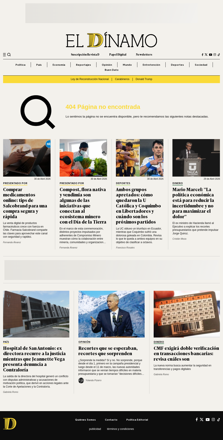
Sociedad (201, 64)
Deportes (177, 64)
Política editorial (137, 419)
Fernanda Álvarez (12, 242)
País (39, 64)
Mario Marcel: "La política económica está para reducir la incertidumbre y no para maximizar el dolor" (193, 203)
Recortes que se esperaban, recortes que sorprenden (108, 351)
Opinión (107, 64)
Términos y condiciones (120, 429)
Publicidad (95, 429)
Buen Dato (112, 69)
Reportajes (83, 64)
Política (20, 64)
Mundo (127, 64)
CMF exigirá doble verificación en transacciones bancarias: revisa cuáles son (186, 353)
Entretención (151, 64)
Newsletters (144, 54)
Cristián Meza (179, 239)
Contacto (111, 419)
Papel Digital (117, 54)
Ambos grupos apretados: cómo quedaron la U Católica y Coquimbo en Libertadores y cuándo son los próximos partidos (138, 205)
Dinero (177, 183)
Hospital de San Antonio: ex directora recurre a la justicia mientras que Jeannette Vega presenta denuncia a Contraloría (34, 359)
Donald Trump (144, 79)
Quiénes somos (85, 419)
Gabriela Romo (10, 392)
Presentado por (15, 183)
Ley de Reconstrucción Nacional (90, 79)
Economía (59, 64)
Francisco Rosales (125, 247)
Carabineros (122, 79)
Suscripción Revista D (85, 54)
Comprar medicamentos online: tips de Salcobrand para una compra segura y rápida (25, 203)
